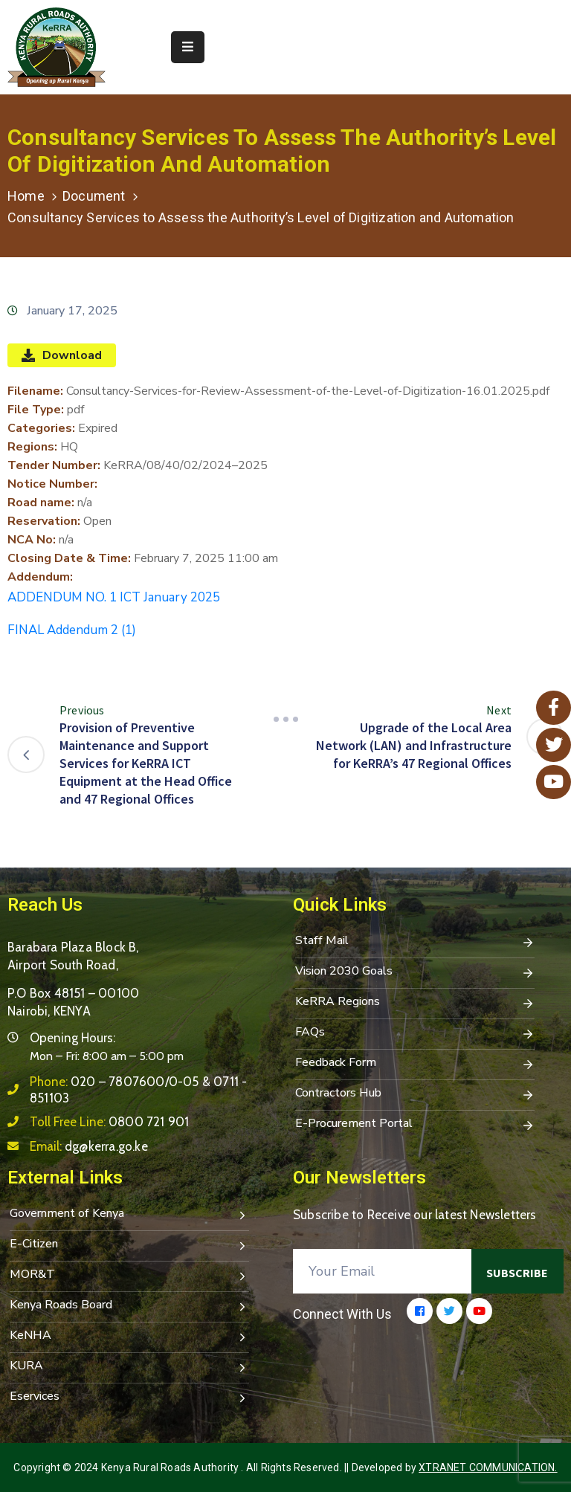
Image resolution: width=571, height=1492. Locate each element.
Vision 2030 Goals (415, 972)
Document (94, 196)
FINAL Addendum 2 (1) (71, 630)
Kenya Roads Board (129, 1306)
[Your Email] (382, 1271)
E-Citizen (129, 1245)
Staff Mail (415, 942)
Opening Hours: (72, 1037)
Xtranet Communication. (488, 1467)
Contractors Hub (415, 1094)
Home (26, 196)
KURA (129, 1367)
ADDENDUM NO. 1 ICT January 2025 (113, 597)
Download (62, 355)
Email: (89, 1146)
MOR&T (129, 1275)
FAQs (415, 1033)
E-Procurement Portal (415, 1124)
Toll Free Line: (109, 1121)
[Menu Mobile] (187, 47)
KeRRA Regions (415, 1003)
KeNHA (129, 1336)
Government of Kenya (129, 1214)
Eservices (129, 1397)
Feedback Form (415, 1063)
